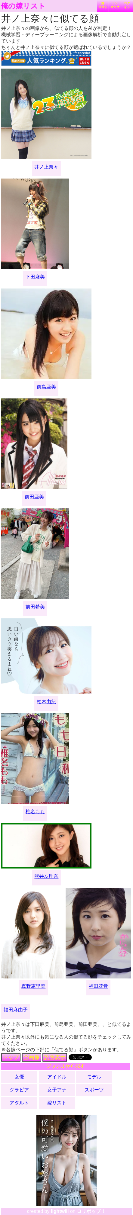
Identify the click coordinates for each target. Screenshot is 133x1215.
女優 (19, 1076)
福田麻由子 (16, 1009)
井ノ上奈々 (46, 166)
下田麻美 (35, 276)
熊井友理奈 (46, 876)
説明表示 (55, 1057)
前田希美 (35, 606)
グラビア (19, 1089)
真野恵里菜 (33, 986)
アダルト (19, 1102)
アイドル (56, 1076)
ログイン (127, 5)
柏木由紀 (46, 701)
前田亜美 (34, 496)
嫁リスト (102, 5)
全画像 (31, 1057)
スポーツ (94, 1089)
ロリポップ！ (91, 1211)
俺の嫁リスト (23, 6)
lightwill (60, 1211)
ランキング (114, 5)
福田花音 (98, 986)
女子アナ (56, 1089)
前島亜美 (46, 386)
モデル (94, 1076)
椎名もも (35, 811)
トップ (11, 1057)
